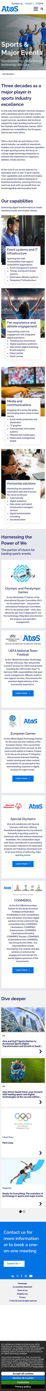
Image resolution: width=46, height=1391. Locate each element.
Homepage (22, 1283)
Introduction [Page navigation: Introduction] (8, 74)
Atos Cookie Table (23, 1365)
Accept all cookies (23, 1373)
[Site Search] (42, 9)
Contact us (17, 3)
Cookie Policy (22, 1363)
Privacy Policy (38, 1366)
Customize (23, 1382)
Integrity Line (22, 1294)
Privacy (22, 1297)
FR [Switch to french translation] (41, 3)
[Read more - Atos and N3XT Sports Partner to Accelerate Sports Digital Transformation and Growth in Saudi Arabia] (41, 1051)
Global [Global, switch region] (28, 3)
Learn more (21, 693)
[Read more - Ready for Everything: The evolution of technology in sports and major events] (41, 1204)
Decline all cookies (23, 1378)
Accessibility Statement (22, 1287)
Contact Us (12, 1263)
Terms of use (22, 1290)
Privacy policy (23, 1386)
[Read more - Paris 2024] (41, 1153)
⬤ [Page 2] (24, 1212)
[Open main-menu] (36, 9)
